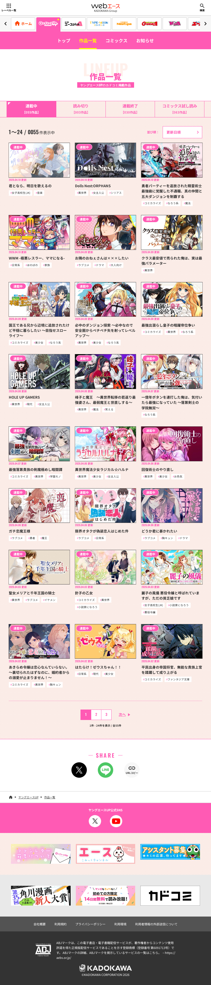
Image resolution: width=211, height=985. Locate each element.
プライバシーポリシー (90, 924)
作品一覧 (88, 40)
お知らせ (145, 40)
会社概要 (40, 924)
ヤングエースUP (28, 797)
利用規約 (60, 924)
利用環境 (120, 924)
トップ (63, 40)
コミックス (116, 40)
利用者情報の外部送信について (156, 924)
